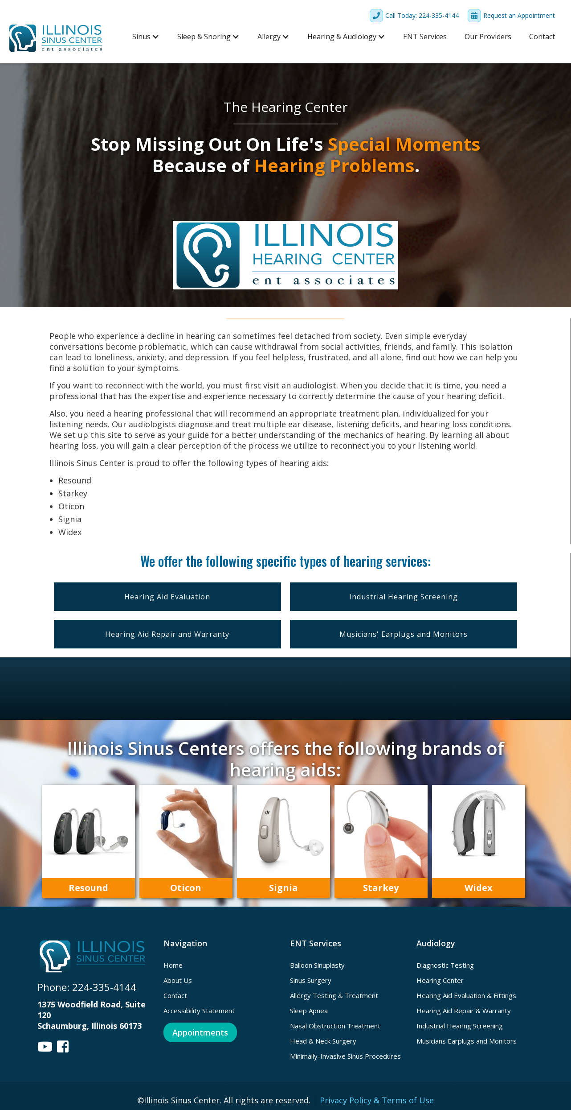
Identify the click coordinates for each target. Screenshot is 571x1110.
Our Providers (488, 36)
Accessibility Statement (199, 1010)
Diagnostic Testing (445, 965)
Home (173, 965)
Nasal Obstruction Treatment (335, 1025)
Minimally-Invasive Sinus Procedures (345, 1056)
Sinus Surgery (310, 980)
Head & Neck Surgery (323, 1040)
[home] (56, 38)
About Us (177, 980)
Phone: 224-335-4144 (86, 987)
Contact (542, 36)
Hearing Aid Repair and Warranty (167, 634)
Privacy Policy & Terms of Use (377, 1100)
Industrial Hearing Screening (403, 597)
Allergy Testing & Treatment (334, 995)
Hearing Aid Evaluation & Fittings (466, 995)
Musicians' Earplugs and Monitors (403, 634)
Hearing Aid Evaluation (167, 597)
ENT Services (425, 36)
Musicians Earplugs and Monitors (466, 1040)
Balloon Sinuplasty (317, 965)
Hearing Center (440, 980)
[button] (145, 36)
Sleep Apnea (309, 1010)
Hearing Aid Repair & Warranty (463, 1010)
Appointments (200, 1032)
